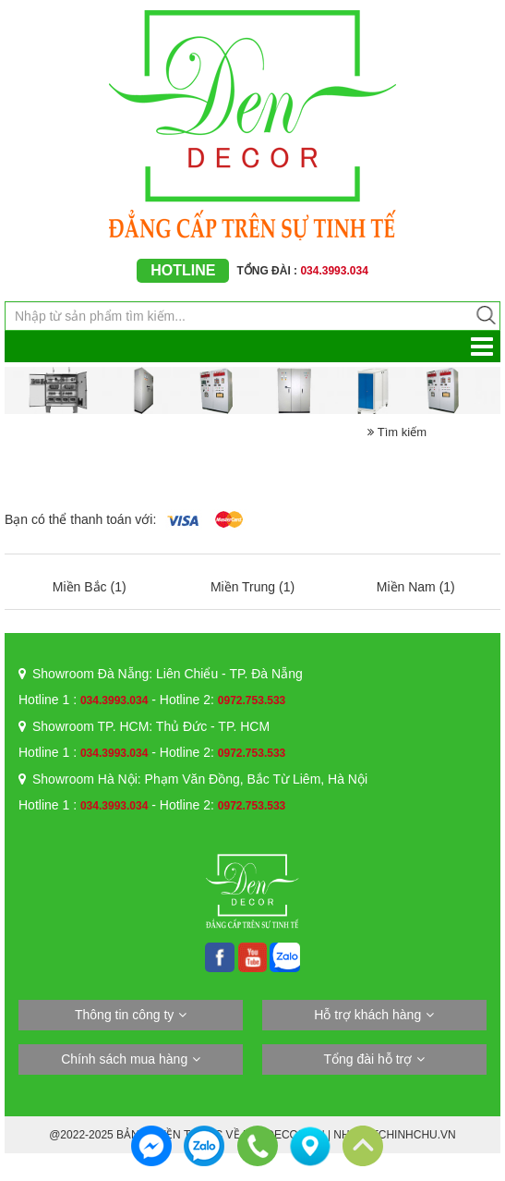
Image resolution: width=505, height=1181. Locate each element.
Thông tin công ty (124, 1014)
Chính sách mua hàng (124, 1059)
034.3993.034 (114, 700)
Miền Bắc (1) (89, 586)
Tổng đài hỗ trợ (367, 1059)
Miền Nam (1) (416, 586)
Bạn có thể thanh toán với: (80, 519)
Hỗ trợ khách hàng (367, 1014)
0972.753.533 (251, 700)
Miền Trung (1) (252, 586)
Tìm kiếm (397, 432)
